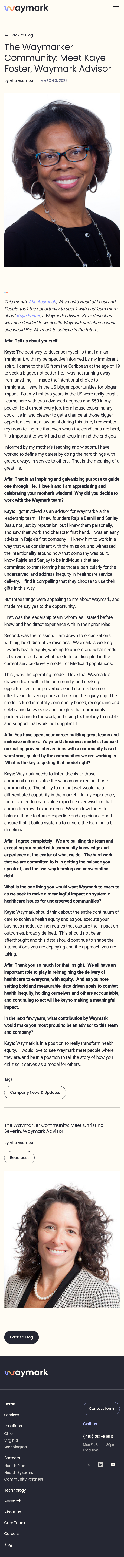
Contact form (101, 1408)
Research (12, 1501)
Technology (15, 1490)
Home (9, 1404)
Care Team (14, 1523)
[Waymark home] (26, 8)
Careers (11, 1533)
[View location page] (26, 1433)
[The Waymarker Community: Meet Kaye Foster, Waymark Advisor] (62, 1215)
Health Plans (15, 1466)
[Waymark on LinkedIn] (100, 1464)
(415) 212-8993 (98, 1436)
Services (11, 1415)
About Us (12, 1512)
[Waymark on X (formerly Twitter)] (88, 1464)
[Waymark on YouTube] (113, 1464)
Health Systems (18, 1472)
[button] (116, 8)
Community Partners (23, 1479)
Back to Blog (21, 1337)
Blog (8, 1544)
